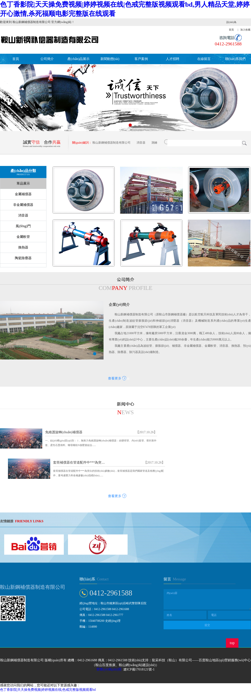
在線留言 (204, 59)
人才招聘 (172, 59)
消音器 (141, 142)
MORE (125, 378)
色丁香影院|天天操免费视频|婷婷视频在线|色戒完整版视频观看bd (48, 689)
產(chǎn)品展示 (78, 59)
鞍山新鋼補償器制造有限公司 (111, 142)
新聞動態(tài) (109, 59)
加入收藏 (245, 29)
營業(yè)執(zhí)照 (109, 669)
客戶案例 (141, 59)
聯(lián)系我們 (235, 59)
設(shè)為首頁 (231, 26)
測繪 (154, 142)
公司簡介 (47, 59)
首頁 (15, 59)
